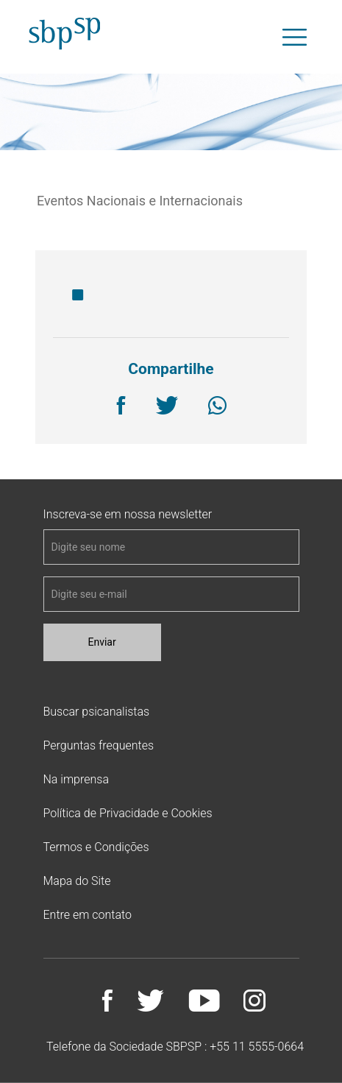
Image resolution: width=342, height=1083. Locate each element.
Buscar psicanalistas (96, 712)
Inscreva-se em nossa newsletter (128, 515)
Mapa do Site (77, 881)
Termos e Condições (96, 847)
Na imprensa (76, 779)
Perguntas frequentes (98, 745)
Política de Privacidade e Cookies (128, 813)
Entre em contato (87, 915)
